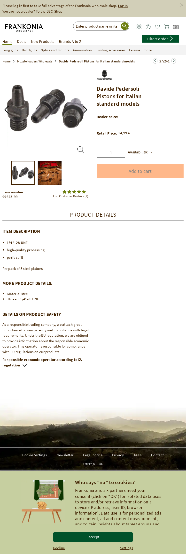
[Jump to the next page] (155, 61)
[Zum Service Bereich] (139, 27)
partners (118, 490)
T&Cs (137, 455)
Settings (126, 548)
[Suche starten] (125, 26)
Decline (59, 548)
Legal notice (92, 455)
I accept (92, 536)
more (151, 50)
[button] (6, 110)
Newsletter (64, 455)
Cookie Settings (34, 455)
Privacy (118, 455)
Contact (157, 455)
